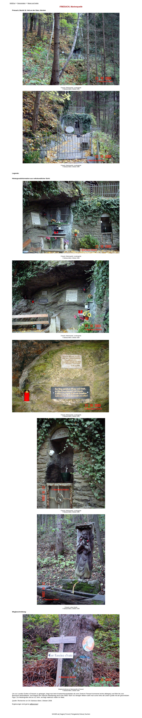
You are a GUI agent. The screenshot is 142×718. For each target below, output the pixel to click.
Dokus (82, 714)
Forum (67, 714)
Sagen (62, 714)
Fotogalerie (75, 714)
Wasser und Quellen (33, 3)
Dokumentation (21, 3)
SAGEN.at (12, 3)
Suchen (87, 714)
